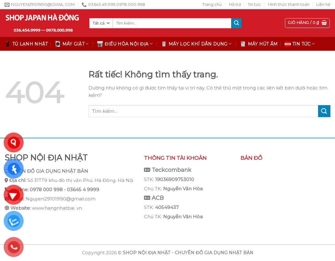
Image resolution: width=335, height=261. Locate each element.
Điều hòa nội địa (125, 44)
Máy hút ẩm (259, 44)
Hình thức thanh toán (289, 4)
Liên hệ (323, 4)
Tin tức (254, 4)
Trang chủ (212, 4)
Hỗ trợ (235, 4)
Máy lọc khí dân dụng (196, 44)
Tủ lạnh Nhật (26, 44)
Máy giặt (72, 44)
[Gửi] (236, 23)
